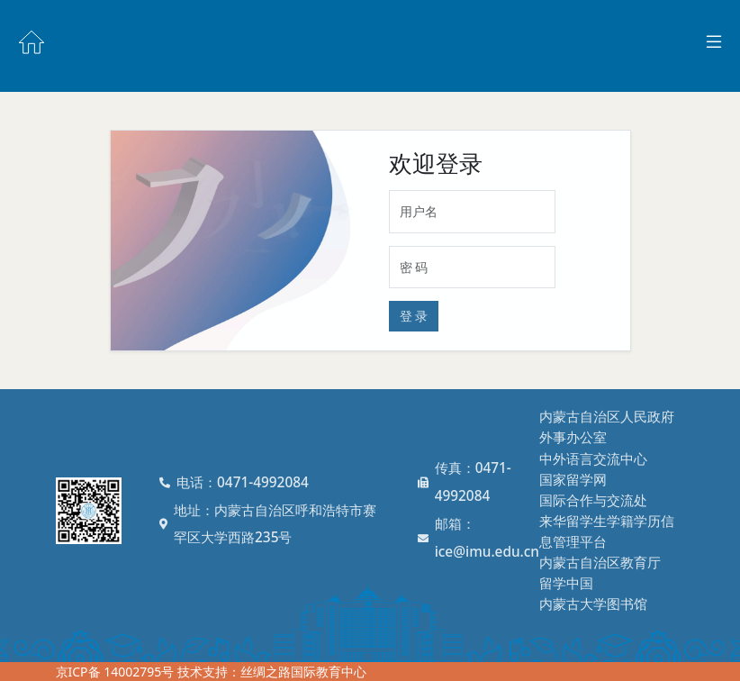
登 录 (414, 315)
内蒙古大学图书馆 (593, 604)
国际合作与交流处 (593, 500)
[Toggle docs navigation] (714, 42)
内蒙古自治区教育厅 (600, 562)
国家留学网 (573, 479)
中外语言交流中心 (593, 458)
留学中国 (566, 583)
